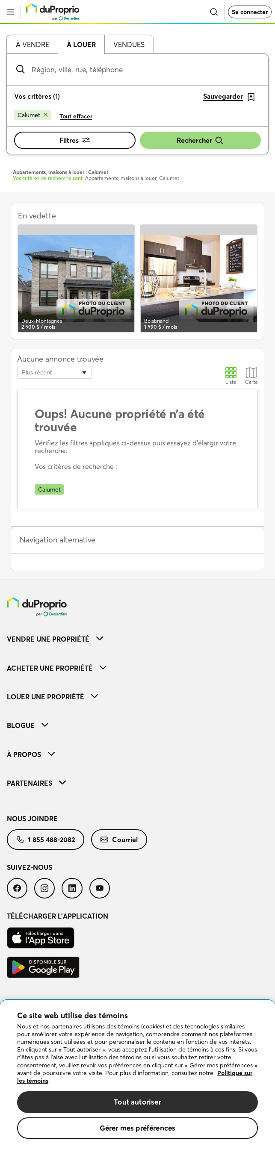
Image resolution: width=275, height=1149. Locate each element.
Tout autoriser (137, 1101)
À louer (81, 44)
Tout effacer (75, 116)
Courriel (119, 839)
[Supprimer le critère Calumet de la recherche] (32, 115)
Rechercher (200, 140)
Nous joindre (32, 818)
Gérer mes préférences (138, 1127)
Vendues (129, 44)
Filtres (74, 140)
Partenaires (36, 783)
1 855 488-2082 (45, 839)
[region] (137, 1074)
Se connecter (250, 12)
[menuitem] (137, 638)
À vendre (32, 44)
